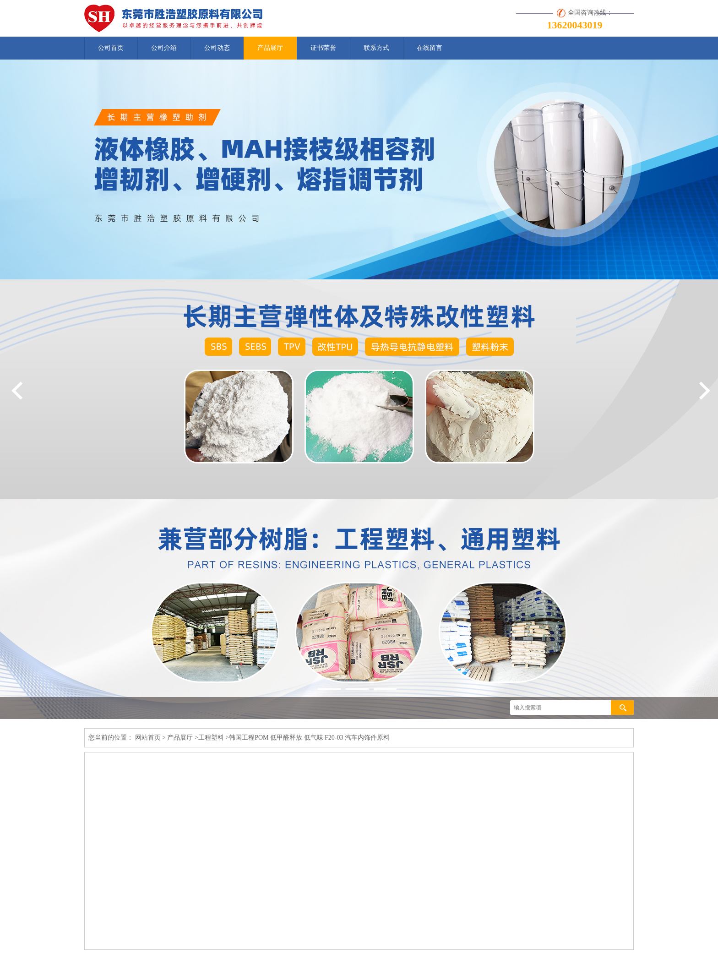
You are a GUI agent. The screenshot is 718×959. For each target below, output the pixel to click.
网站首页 (148, 737)
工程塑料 (211, 737)
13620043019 (575, 25)
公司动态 (217, 47)
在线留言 (429, 47)
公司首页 (111, 47)
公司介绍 (164, 47)
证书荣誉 (323, 47)
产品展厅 (270, 47)
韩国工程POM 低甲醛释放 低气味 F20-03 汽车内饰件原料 (309, 737)
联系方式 (376, 47)
